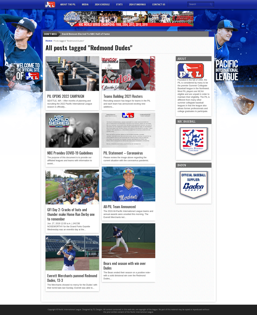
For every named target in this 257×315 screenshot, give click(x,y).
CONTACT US (158, 4)
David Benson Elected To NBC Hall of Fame (86, 33)
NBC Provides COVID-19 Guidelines (70, 153)
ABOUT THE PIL (67, 4)
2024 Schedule (102, 4)
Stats (119, 4)
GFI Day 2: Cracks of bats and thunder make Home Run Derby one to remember (71, 214)
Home (49, 40)
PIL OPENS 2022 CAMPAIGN (65, 96)
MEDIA (85, 4)
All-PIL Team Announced (120, 206)
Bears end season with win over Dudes (125, 266)
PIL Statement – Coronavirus (123, 153)
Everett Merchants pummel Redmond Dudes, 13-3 (72, 278)
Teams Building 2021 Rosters (123, 96)
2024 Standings (137, 4)
